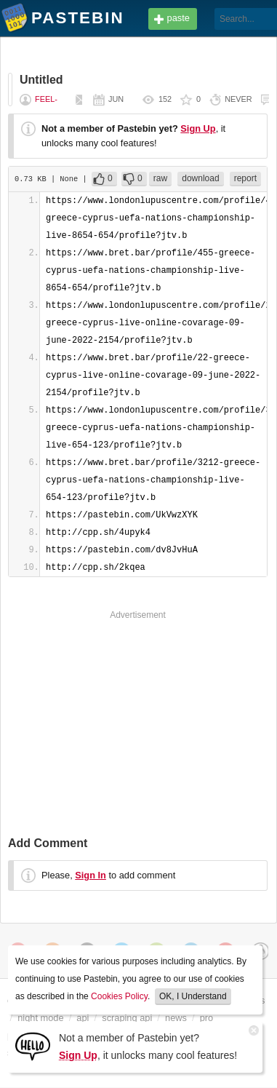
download (200, 178)
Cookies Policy (119, 996)
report (245, 178)
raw (160, 178)
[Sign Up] (32, 1045)
